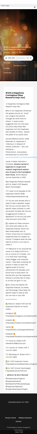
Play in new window (18, 63)
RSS (14, 73)
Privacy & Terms (10, 418)
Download (8, 66)
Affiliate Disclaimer (25, 418)
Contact (18, 421)
